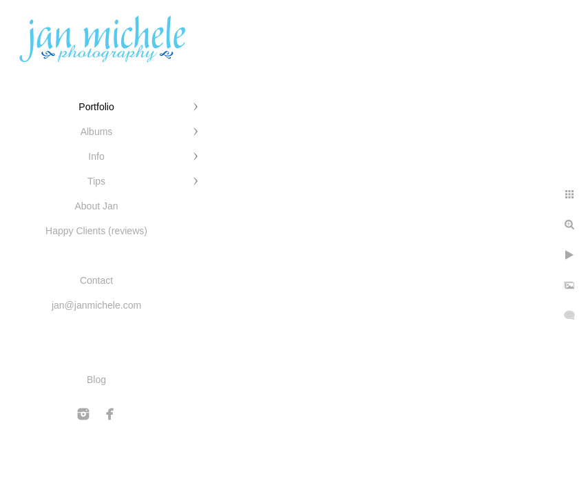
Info (96, 156)
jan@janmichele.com (96, 305)
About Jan (96, 205)
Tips (96, 181)
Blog (96, 379)
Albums (97, 131)
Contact (96, 280)
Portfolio (96, 106)
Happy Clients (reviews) (96, 230)
